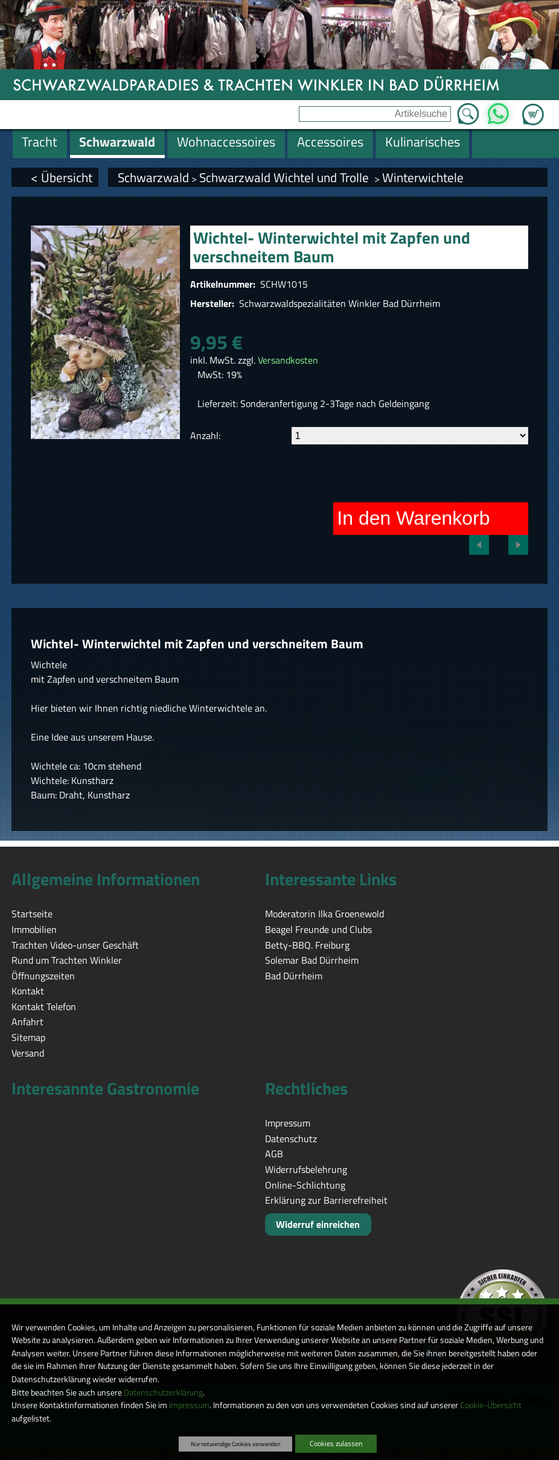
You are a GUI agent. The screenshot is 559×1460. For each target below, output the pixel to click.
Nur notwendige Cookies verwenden (235, 1444)
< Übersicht (61, 177)
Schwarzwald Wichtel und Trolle (285, 177)
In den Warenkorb (413, 518)
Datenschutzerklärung (163, 1392)
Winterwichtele (423, 177)
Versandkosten (288, 360)
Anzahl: (205, 435)
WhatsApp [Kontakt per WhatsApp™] (498, 110)
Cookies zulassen (336, 1443)
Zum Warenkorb (533, 107)
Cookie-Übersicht (491, 1405)
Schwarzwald (153, 177)
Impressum (189, 1405)
